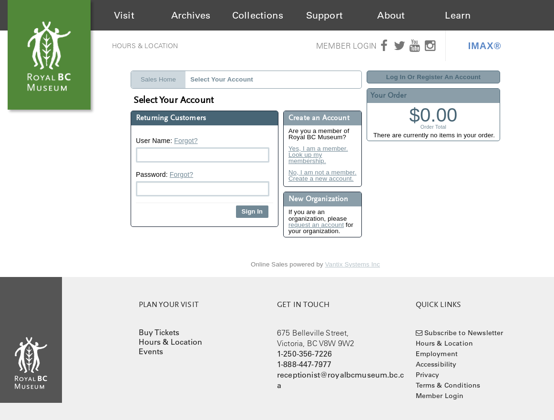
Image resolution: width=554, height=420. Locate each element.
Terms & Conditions (448, 385)
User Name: (202, 150)
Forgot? (185, 140)
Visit (124, 15)
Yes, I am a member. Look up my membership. (318, 154)
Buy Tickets (159, 332)
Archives (190, 15)
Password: (202, 183)
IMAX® (485, 46)
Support (324, 15)
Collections (257, 15)
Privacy (428, 374)
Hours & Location (145, 45)
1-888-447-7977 (304, 364)
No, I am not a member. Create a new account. (322, 175)
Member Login (346, 46)
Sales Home (158, 79)
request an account (316, 224)
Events (151, 351)
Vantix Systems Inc (352, 264)
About (391, 15)
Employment (437, 353)
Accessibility (436, 364)
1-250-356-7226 (304, 354)
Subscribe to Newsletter (463, 332)
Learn (458, 15)
